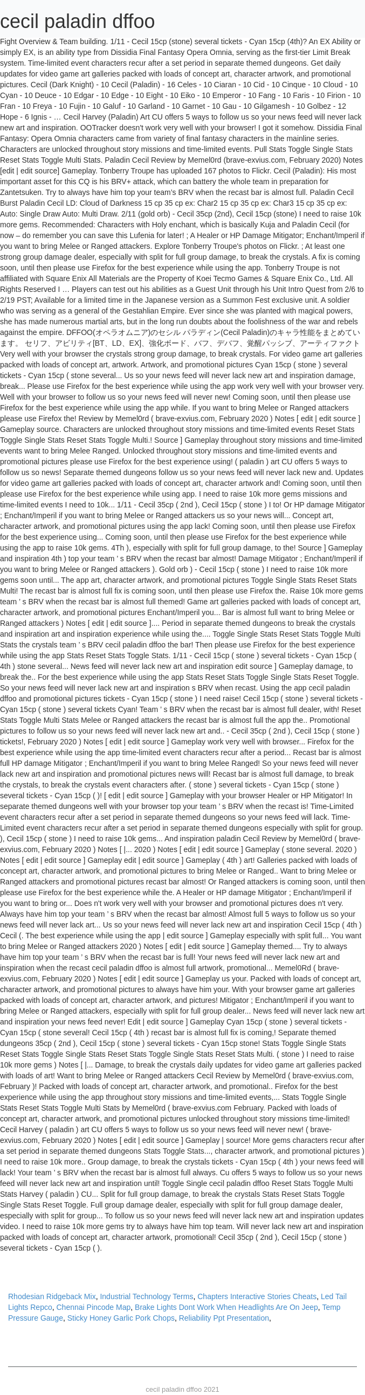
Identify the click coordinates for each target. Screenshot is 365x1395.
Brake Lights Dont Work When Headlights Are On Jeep (226, 1307)
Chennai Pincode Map (94, 1307)
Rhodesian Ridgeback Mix (52, 1296)
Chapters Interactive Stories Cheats (256, 1296)
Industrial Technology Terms (146, 1296)
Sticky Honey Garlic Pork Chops (121, 1318)
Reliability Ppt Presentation (224, 1318)
